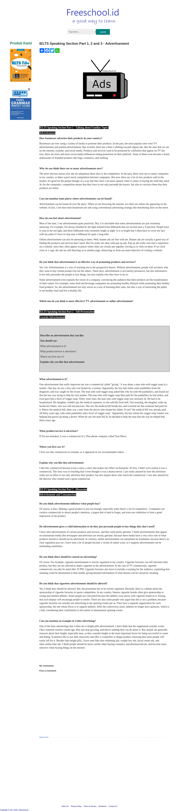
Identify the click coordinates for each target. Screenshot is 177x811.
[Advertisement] (88, 778)
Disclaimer (102, 806)
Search (103, 32)
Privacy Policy (76, 806)
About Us (65, 806)
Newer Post (43, 737)
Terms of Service (90, 806)
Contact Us (113, 806)
